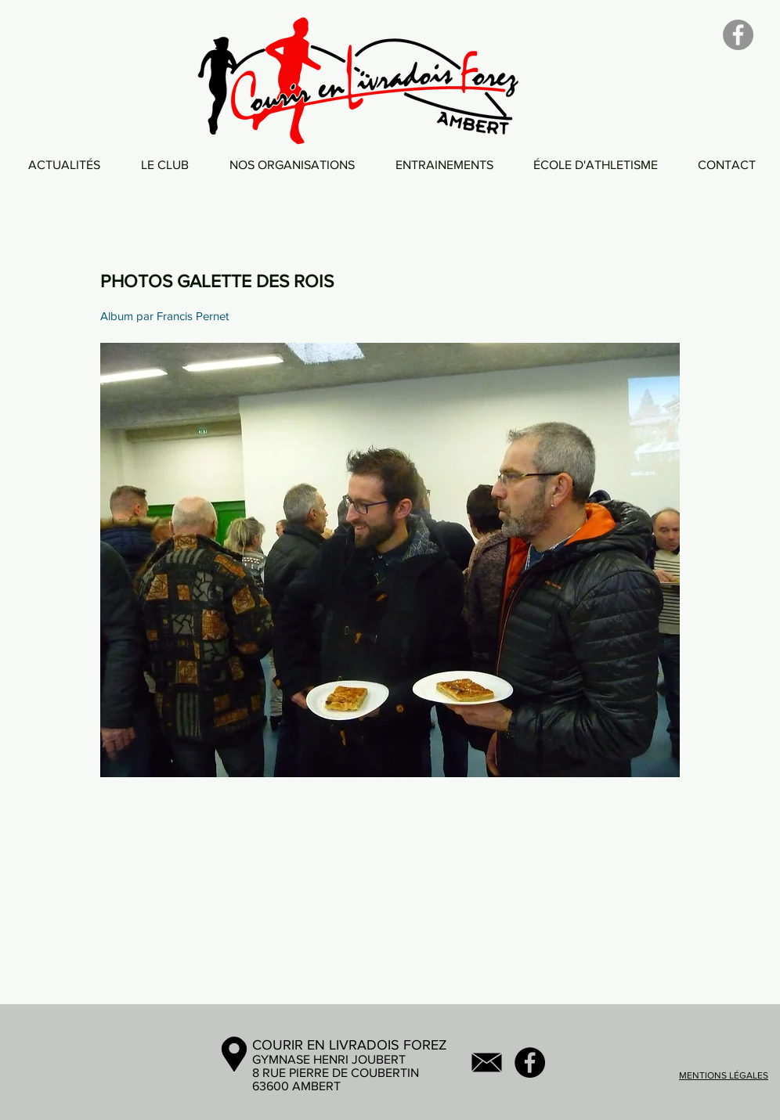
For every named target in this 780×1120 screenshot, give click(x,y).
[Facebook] (738, 35)
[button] (165, 164)
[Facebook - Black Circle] (530, 1062)
